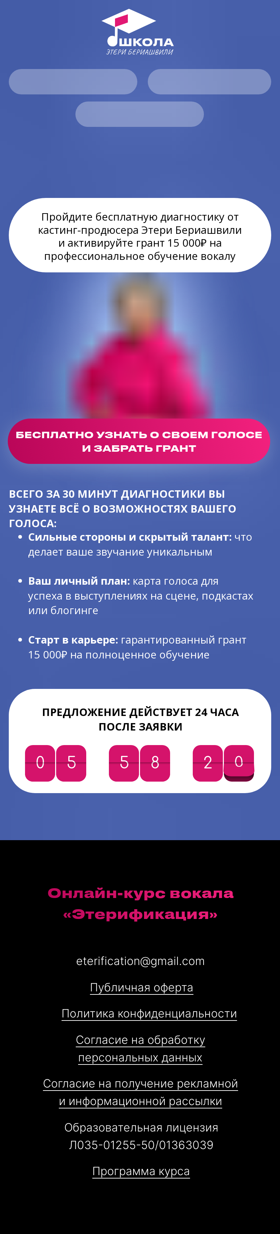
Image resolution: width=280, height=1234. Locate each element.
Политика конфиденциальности (149, 1013)
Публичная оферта (141, 987)
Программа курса (141, 1171)
